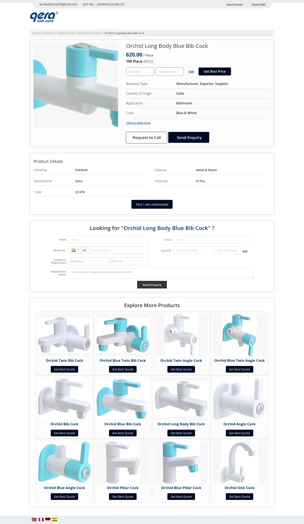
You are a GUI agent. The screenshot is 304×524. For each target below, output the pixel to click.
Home (36, 33)
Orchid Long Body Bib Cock (181, 423)
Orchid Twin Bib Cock (64, 360)
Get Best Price (215, 71)
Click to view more (138, 123)
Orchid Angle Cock (239, 423)
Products (48, 33)
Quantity (166, 250)
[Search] (271, 18)
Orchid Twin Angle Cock (181, 360)
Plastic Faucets (66, 33)
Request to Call (147, 137)
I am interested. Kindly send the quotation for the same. (161, 273)
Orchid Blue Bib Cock (122, 423)
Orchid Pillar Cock (123, 487)
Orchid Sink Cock (239, 487)
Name (62, 239)
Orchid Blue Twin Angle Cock (239, 360)
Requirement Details (58, 273)
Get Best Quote (64, 369)
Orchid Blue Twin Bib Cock (123, 360)
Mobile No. (60, 250)
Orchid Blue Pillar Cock (181, 487)
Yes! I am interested (152, 204)
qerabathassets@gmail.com (58, 4)
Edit (191, 71)
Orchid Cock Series (90, 33)
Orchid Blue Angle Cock (64, 487)
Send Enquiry (189, 137)
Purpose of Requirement (58, 261)
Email (167, 239)
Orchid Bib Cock (64, 423)
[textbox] (170, 71)
